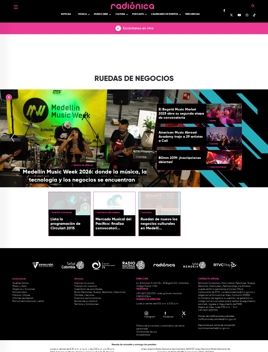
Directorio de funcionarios (87, 298)
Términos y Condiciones (86, 304)
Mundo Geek (101, 14)
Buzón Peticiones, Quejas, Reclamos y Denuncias (100, 292)
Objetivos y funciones (23, 289)
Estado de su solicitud (85, 301)
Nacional (147, 213)
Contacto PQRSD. (241, 295)
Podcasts (138, 14)
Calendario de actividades (88, 289)
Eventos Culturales (62, 213)
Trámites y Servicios (84, 295)
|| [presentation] (9, 98)
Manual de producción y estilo (28, 301)
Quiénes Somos (20, 283)
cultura (214, 144)
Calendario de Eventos (164, 14)
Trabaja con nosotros (85, 286)
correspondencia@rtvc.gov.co (237, 292)
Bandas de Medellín (83, 165)
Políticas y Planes (21, 295)
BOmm (213, 121)
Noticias (66, 14)
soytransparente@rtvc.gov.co (214, 328)
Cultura (120, 14)
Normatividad (19, 292)
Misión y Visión (19, 286)
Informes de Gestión (23, 298)
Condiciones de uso (146, 332)
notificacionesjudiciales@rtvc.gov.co (217, 319)
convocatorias (218, 167)
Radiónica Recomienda (108, 213)
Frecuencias (192, 14)
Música (82, 14)
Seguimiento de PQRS (230, 304)
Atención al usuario (84, 283)
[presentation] (13, 138)
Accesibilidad (143, 335)
